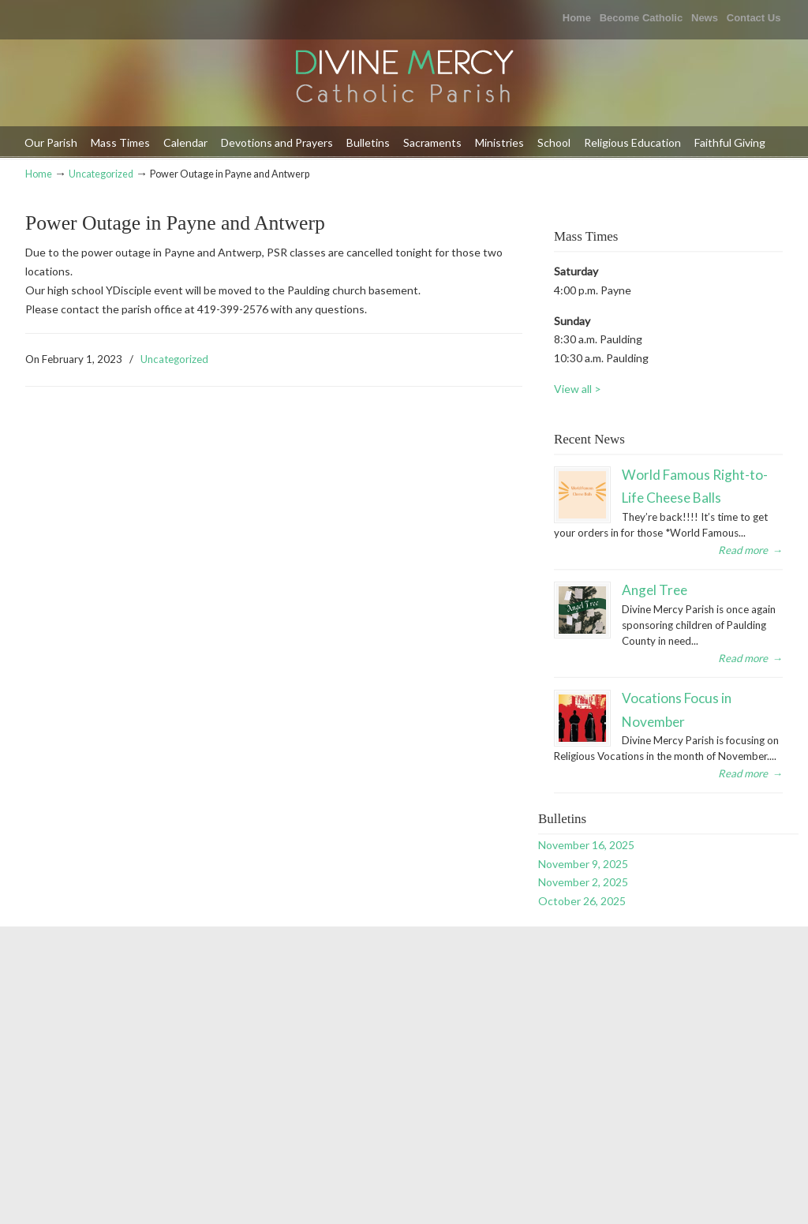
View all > (577, 388)
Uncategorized (101, 174)
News (704, 18)
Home (577, 18)
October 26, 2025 (582, 901)
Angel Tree (654, 590)
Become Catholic (641, 18)
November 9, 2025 (583, 863)
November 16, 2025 (586, 845)
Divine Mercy (404, 77)
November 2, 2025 (583, 882)
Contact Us (754, 18)
